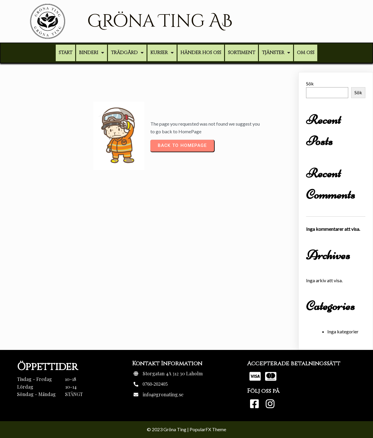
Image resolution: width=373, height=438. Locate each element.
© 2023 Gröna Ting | (168, 429)
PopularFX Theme (208, 429)
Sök (310, 83)
